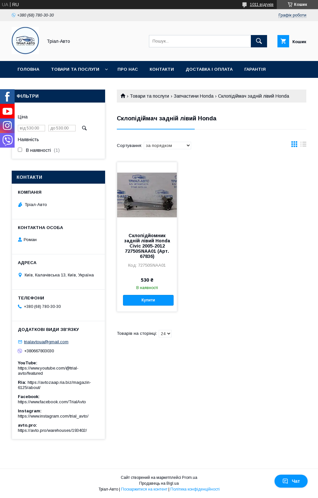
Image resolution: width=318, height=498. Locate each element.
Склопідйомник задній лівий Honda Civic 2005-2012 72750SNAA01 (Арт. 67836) (147, 246)
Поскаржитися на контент (144, 489)
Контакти (162, 69)
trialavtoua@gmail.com (46, 341)
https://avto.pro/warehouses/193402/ (52, 430)
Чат (291, 481)
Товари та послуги (75, 69)
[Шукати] (259, 41)
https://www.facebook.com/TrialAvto (52, 401)
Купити (148, 300)
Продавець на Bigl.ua (159, 483)
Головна (28, 69)
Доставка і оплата (209, 69)
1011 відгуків (262, 4)
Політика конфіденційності (195, 489)
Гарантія (255, 69)
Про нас (127, 69)
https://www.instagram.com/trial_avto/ (53, 416)
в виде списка (303, 145)
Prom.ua (189, 477)
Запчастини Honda (194, 96)
